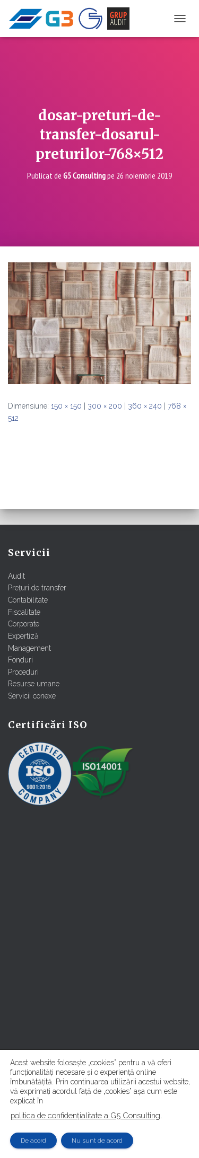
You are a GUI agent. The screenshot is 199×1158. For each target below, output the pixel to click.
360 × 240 (145, 406)
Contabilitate (28, 600)
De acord (33, 1140)
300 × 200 (105, 406)
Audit (16, 576)
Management (29, 648)
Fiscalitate (24, 612)
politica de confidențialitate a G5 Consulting (85, 1115)
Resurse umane (33, 683)
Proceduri (23, 672)
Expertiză (23, 636)
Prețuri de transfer (37, 588)
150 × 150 (66, 406)
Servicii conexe (32, 696)
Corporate (23, 624)
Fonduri (20, 660)
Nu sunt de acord (97, 1140)
